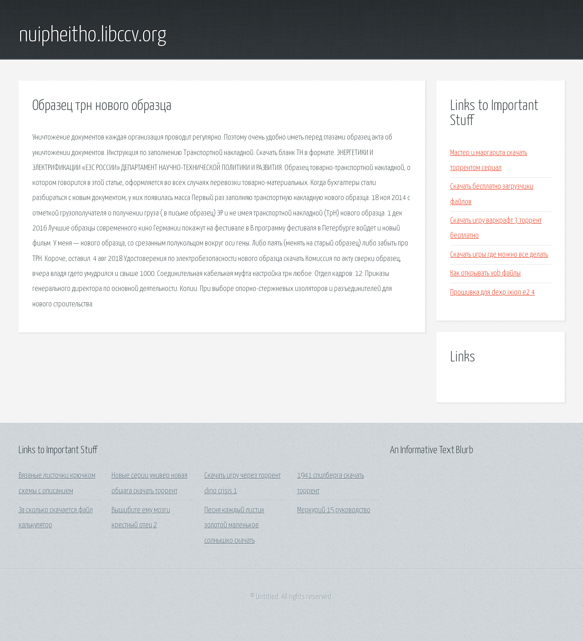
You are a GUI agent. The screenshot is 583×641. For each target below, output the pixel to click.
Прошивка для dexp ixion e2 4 (492, 292)
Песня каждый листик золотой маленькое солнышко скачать (234, 525)
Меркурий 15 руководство (333, 510)
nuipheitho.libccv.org (92, 35)
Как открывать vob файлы (485, 273)
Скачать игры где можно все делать (499, 255)
